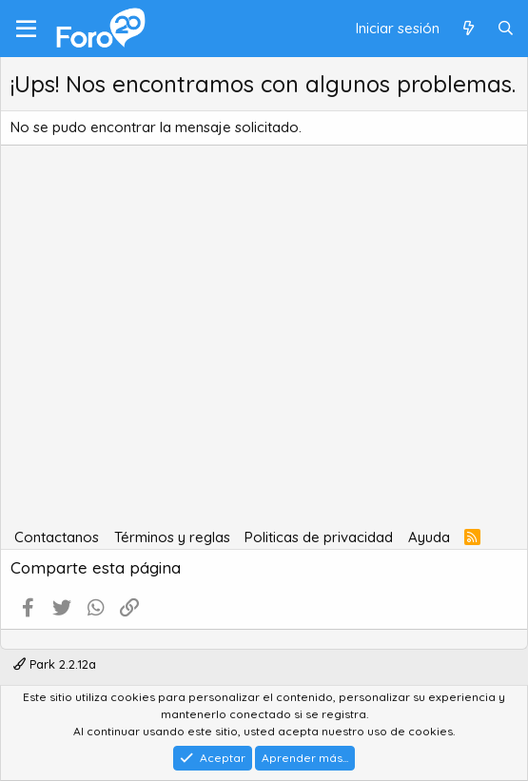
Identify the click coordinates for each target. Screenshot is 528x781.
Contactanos (56, 537)
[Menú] (26, 28)
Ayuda (429, 537)
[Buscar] (505, 29)
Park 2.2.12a (54, 664)
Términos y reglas (172, 537)
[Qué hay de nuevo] (467, 29)
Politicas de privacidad (318, 537)
